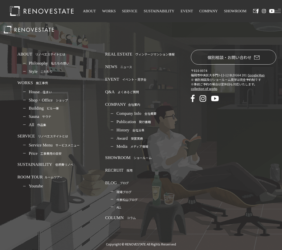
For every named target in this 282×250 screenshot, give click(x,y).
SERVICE (129, 11)
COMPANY (208, 11)
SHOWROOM (235, 11)
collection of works (204, 88)
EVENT (187, 11)
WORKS (109, 11)
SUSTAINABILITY (159, 11)
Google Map (256, 75)
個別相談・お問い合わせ (233, 57)
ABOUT (89, 11)
